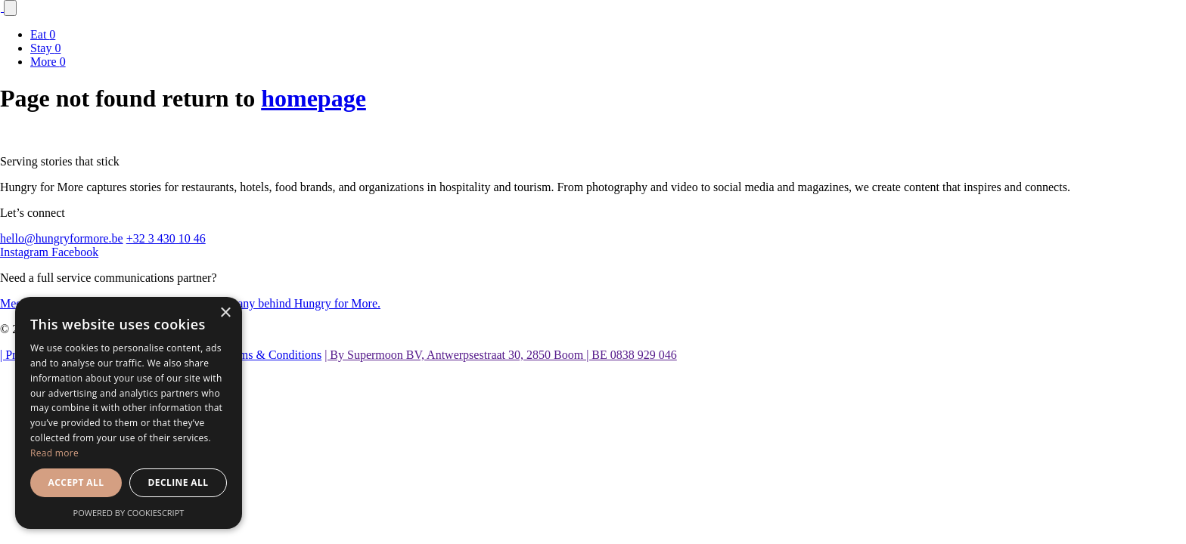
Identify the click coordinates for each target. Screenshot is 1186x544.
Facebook (74, 252)
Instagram (25, 252)
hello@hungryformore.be (61, 238)
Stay (45, 48)
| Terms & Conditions (269, 354)
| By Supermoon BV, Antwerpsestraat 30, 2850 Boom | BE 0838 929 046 (500, 354)
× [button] (225, 313)
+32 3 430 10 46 (166, 238)
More (48, 61)
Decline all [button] (178, 482)
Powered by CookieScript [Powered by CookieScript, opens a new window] (129, 512)
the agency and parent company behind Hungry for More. (241, 303)
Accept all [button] (76, 482)
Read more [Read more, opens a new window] (54, 453)
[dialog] (128, 413)
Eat (42, 34)
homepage (313, 98)
